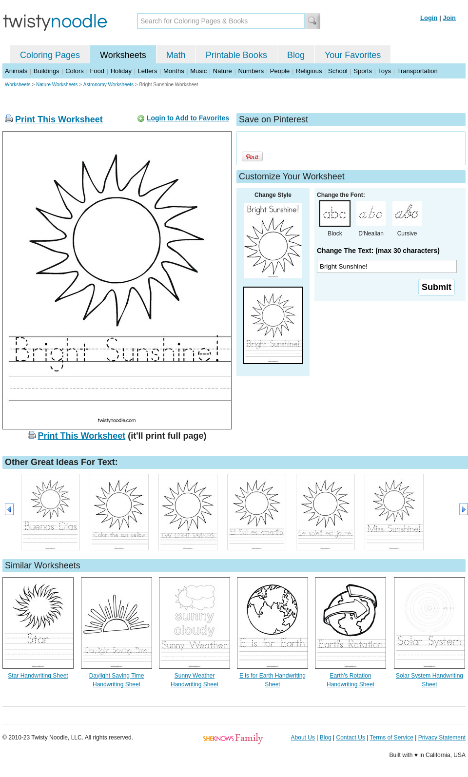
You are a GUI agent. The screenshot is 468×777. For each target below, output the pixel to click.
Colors (74, 71)
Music (198, 71)
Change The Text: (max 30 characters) (378, 250)
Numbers (251, 71)
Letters (147, 71)
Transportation (417, 71)
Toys (384, 71)
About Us (303, 737)
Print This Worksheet (59, 119)
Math (176, 55)
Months (173, 71)
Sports (362, 71)
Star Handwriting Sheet (38, 675)
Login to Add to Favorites (188, 118)
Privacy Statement (442, 737)
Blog (296, 55)
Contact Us (350, 737)
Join (449, 17)
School (338, 71)
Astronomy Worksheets (108, 84)
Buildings (46, 71)
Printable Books (236, 55)
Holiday (121, 71)
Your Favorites (353, 55)
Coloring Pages (50, 55)
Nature (222, 71)
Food (97, 71)
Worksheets (123, 55)
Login (428, 17)
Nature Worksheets (57, 84)
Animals (16, 71)
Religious (309, 71)
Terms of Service (391, 737)
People (280, 71)
